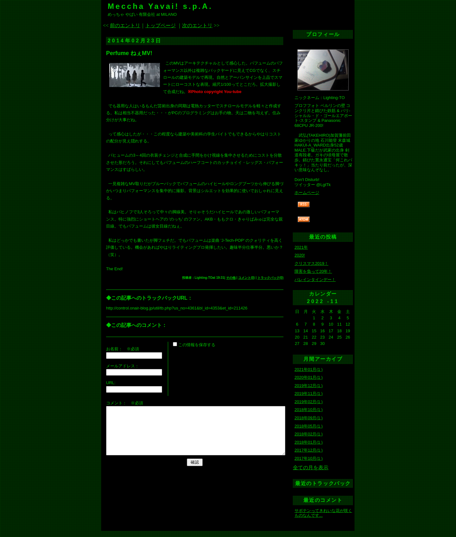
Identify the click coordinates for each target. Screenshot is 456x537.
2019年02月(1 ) (308, 401)
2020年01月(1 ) (308, 377)
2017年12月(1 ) (308, 450)
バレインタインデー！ (315, 279)
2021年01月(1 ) (308, 369)
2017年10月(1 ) (308, 458)
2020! (299, 255)
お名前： (116, 349)
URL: (111, 382)
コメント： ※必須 (124, 403)
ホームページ (306, 192)
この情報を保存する (194, 344)
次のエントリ (197, 25)
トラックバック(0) (270, 277)
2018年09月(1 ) (308, 417)
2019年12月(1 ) (308, 385)
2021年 (301, 247)
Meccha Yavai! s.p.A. (160, 6)
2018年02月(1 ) (308, 434)
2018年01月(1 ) (308, 442)
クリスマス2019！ (311, 263)
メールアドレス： (122, 366)
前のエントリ (125, 25)
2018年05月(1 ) (308, 426)
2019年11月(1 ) (308, 393)
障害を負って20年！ (313, 271)
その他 (231, 277)
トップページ (160, 25)
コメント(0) (246, 277)
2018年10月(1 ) (308, 409)
